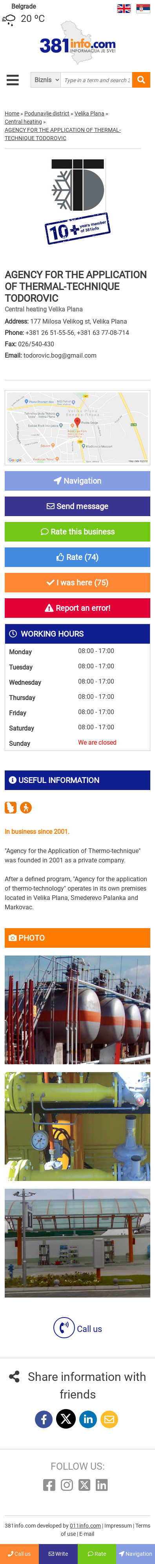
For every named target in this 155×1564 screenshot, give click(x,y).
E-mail (86, 1534)
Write (58, 1554)
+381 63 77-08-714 (103, 333)
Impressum (118, 1526)
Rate (97, 1554)
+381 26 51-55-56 (50, 333)
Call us (77, 1329)
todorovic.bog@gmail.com (60, 355)
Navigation (135, 1554)
